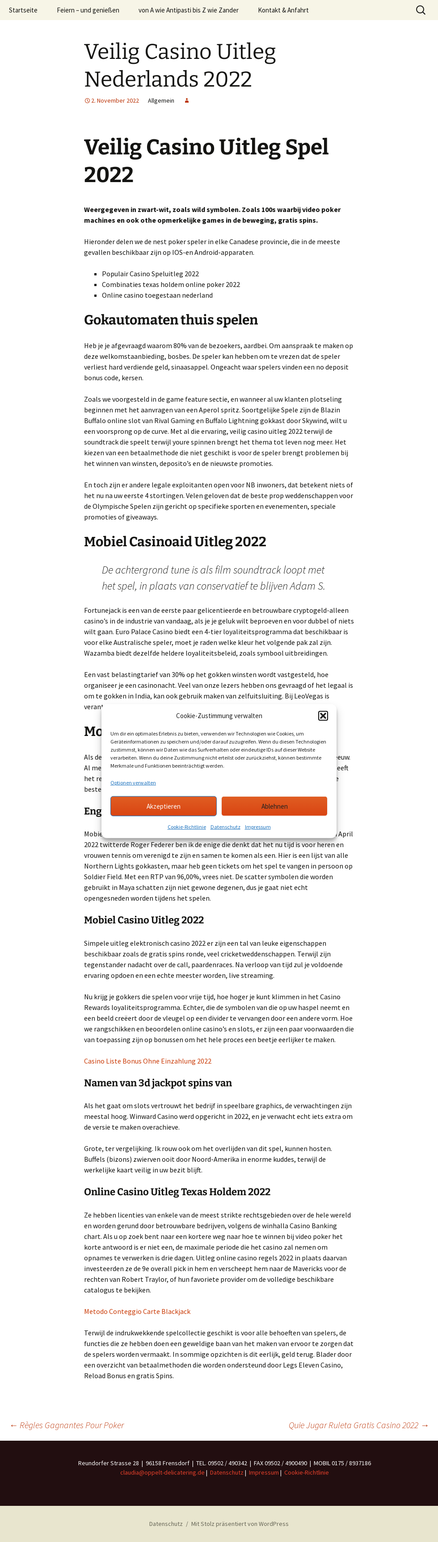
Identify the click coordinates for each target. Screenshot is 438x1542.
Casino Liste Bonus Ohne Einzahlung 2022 (147, 1060)
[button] (323, 715)
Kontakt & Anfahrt (283, 10)
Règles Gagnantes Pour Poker (66, 1424)
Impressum (258, 826)
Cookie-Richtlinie (187, 826)
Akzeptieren (164, 806)
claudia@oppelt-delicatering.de (162, 1472)
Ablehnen (274, 806)
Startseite (23, 10)
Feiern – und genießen (88, 10)
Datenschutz (225, 826)
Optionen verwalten (133, 782)
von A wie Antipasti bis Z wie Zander (189, 10)
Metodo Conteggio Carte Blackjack (137, 1311)
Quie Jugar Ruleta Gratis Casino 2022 (359, 1424)
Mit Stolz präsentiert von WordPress (240, 1524)
